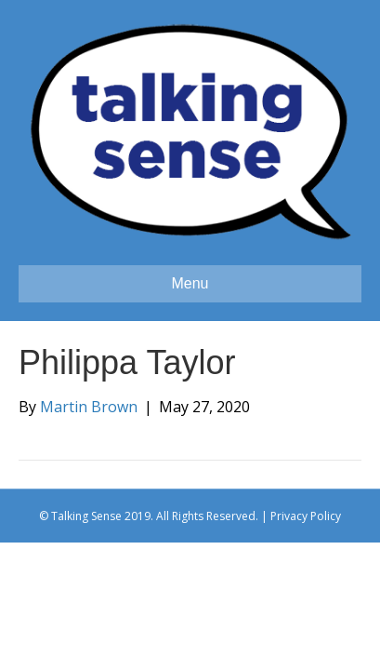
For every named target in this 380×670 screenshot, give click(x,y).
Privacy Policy (305, 516)
